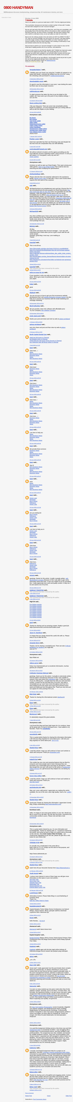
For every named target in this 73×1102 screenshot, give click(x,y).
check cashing (34, 157)
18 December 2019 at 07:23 (37, 303)
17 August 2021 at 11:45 (36, 757)
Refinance (33, 503)
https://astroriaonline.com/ (53, 804)
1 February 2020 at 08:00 (36, 322)
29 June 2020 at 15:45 (35, 540)
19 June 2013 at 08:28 (35, 112)
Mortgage (33, 499)
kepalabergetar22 (35, 906)
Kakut (32, 284)
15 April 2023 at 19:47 (35, 932)
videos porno (34, 663)
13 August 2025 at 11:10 (36, 1069)
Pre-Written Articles (36, 604)
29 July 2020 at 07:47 (35, 640)
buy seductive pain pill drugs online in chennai (44, 342)
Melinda (32, 226)
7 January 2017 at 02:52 (36, 136)
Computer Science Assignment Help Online (56, 1052)
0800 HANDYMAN (18, 7)
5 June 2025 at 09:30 (35, 1045)
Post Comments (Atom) (39, 1099)
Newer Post (28, 1095)
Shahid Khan (34, 748)
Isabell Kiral (33, 759)
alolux (32, 956)
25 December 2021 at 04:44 (37, 823)
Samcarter (33, 986)
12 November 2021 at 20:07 (37, 797)
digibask (32, 292)
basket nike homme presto (38, 206)
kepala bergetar (34, 938)
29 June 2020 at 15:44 (35, 523)
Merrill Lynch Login (40, 178)
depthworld (61, 697)
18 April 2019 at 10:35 (35, 270)
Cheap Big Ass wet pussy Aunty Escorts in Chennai (46, 340)
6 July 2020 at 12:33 (35, 593)
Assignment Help (35, 1030)
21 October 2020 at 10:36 (36, 652)
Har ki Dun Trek (34, 881)
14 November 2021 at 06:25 (37, 807)
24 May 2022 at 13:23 (35, 915)
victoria (32, 575)
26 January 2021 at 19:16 (36, 670)
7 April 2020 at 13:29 (35, 345)
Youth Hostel (34, 873)
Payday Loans (34, 139)
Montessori (33, 714)
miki (31, 185)
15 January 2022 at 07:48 (36, 840)
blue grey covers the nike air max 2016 (50, 191)
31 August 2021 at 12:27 (36, 773)
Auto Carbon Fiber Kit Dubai (52, 834)
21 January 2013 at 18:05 (36, 100)
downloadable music (36, 81)
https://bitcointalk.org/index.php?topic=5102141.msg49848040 (49, 248)
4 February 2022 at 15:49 (36, 862)
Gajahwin (33, 946)
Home (49, 1095)
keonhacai (33, 817)
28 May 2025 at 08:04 (35, 1022)
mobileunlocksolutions (57, 76)
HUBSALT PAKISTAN (37, 590)
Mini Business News (36, 354)
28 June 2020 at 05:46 (35, 443)
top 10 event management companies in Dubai (47, 976)
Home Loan (33, 498)
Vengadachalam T (36, 69)
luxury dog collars (36, 776)
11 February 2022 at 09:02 (36, 871)
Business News (34, 355)
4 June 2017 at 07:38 (35, 146)
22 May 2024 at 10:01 (35, 962)
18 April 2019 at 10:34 (35, 264)
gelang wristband (64, 319)
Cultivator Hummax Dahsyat (39, 673)
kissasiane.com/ (55, 752)
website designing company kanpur (55, 297)
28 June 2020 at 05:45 (35, 361)
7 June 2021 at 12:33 (35, 720)
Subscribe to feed (6, 17)
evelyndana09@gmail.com (38, 149)
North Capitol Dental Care (38, 334)
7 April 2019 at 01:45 (35, 240)
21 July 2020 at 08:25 (35, 630)
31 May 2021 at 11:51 (35, 711)
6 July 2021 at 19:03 (35, 745)
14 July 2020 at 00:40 (35, 620)
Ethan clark (33, 1087)
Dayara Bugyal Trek (36, 886)
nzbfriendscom (35, 91)
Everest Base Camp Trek (37, 887)
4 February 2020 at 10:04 (36, 332)
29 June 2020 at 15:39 (35, 507)
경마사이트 (55, 740)
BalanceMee (34, 1072)
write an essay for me (37, 272)
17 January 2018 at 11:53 (36, 171)
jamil (31, 622)
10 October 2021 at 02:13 (36, 785)
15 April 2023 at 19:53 (35, 944)
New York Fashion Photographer (42, 1007)
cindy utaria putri (35, 316)
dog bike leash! (34, 782)
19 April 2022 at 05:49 (35, 903)
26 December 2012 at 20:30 (37, 89)
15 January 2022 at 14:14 (36, 856)
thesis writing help (36, 103)
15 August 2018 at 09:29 (36, 209)
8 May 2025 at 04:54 (35, 983)
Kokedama (51, 679)
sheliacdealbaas (35, 174)
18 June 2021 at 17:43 (35, 731)
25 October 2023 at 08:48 (36, 954)
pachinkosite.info (35, 787)
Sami (31, 348)
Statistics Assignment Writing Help (43, 995)
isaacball (33, 242)
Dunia (32, 918)
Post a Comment (29, 1093)
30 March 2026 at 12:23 (36, 1090)
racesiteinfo (33, 734)
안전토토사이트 (34, 842)
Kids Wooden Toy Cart (41, 1080)
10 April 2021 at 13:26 (35, 700)
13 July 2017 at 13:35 (35, 159)
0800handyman (51, 60)
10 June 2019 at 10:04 (35, 281)
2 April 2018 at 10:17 (35, 183)
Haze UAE (33, 965)
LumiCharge (34, 893)
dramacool (33, 929)
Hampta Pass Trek (35, 882)
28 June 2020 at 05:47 (35, 476)
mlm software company (48, 310)
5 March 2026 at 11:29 (35, 1084)
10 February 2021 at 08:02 (36, 691)
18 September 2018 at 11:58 (37, 223)
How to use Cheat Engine (46, 167)
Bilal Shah (33, 694)
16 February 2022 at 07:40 (36, 890)
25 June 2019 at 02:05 (35, 290)
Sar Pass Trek (34, 879)
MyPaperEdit (34, 211)
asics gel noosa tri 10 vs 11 (54, 195)
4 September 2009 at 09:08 (36, 79)
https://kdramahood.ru (63, 868)
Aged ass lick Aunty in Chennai (39, 337)
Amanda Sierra (35, 643)
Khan (31, 703)
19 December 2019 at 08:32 (37, 313)
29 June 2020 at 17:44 (35, 587)
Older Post (69, 1095)
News (31, 352)
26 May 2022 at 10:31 (35, 923)
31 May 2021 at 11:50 (35, 706)
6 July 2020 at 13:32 (35, 599)
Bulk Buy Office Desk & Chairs (39, 900)
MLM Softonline (35, 306)
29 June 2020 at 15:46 (35, 573)
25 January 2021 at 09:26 (36, 660)
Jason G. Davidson (36, 633)
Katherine (33, 1048)
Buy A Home (33, 501)
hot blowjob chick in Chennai (38, 339)
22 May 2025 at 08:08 (35, 1001)
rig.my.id (42, 921)
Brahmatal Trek (34, 884)
